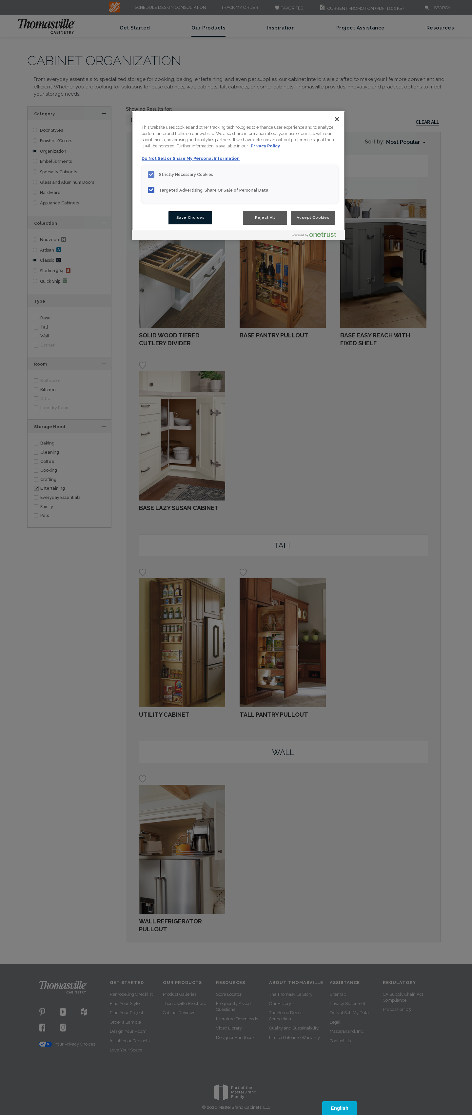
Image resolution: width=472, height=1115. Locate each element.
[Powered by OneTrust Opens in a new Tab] (317, 236)
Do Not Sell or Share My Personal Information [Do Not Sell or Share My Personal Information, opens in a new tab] (191, 158)
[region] (238, 175)
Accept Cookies (313, 217)
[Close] (337, 119)
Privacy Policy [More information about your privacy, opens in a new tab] (265, 145)
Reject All (265, 217)
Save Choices (190, 217)
